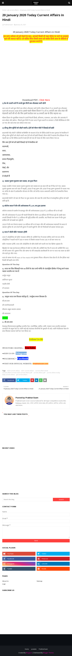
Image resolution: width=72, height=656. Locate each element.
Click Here (44, 100)
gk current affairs (12, 10)
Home (4, 10)
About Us (5, 581)
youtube (34, 649)
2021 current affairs (27, 371)
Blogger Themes (48, 653)
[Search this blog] (27, 499)
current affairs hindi (41, 371)
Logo (4, 584)
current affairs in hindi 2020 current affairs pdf (17, 373)
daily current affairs (8, 375)
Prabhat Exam (8, 25)
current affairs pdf (39, 373)
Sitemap (39, 581)
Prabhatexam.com (40, 363)
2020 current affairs (13, 371)
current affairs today (53, 373)
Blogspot (29, 653)
